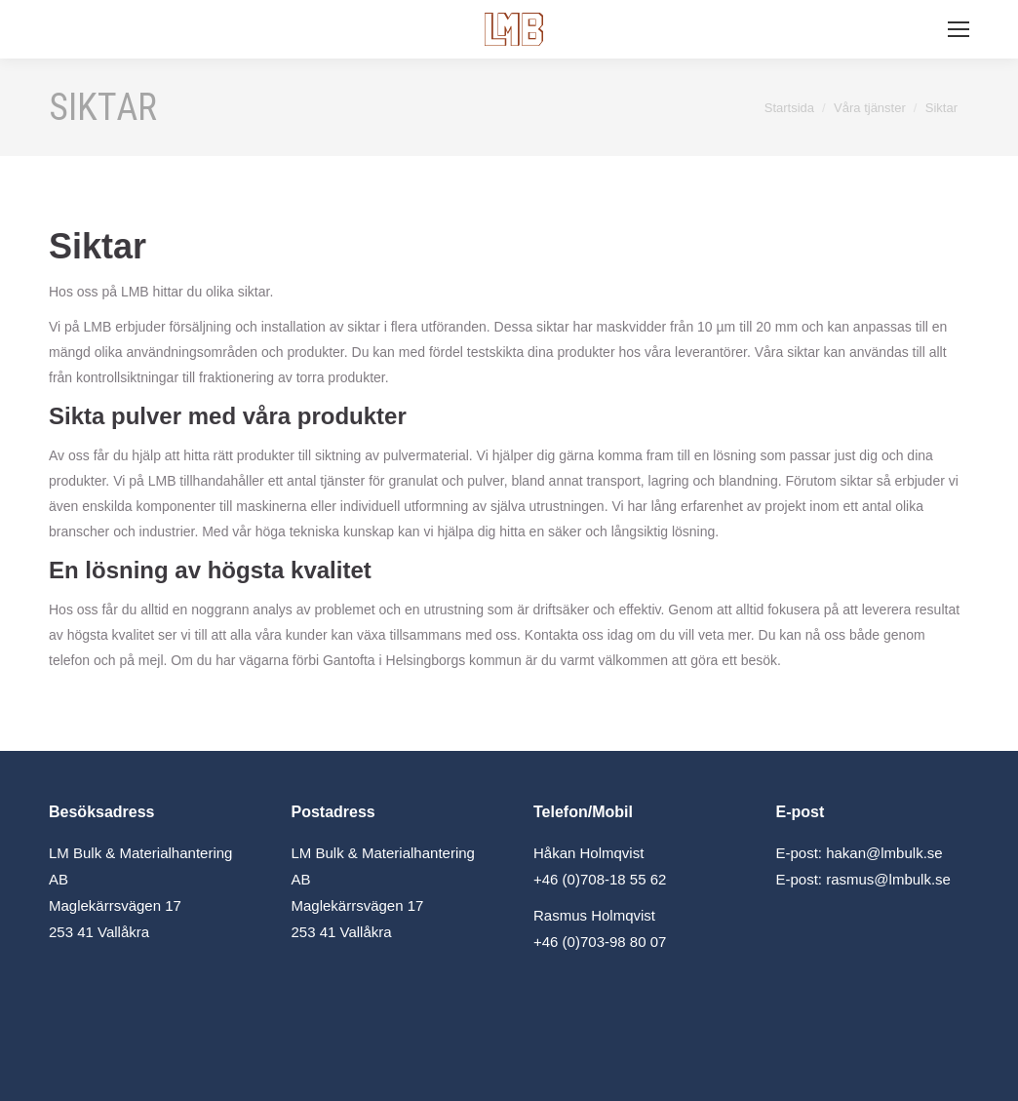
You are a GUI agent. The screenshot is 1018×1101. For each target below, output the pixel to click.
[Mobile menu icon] (958, 29)
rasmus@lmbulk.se (888, 879)
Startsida (789, 107)
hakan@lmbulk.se (884, 853)
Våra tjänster (870, 107)
